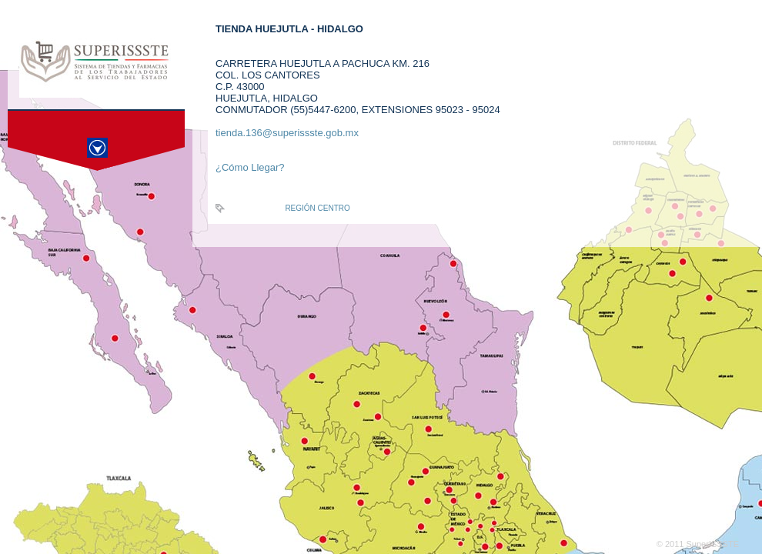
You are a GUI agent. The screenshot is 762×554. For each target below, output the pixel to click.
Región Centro (317, 208)
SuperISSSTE (713, 544)
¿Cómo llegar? (250, 167)
